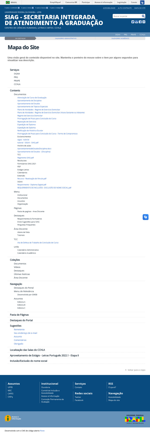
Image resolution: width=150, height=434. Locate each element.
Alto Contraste (125, 8)
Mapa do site (139, 8)
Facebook (140, 21)
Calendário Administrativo (65, 38)
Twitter (132, 21)
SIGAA (117, 34)
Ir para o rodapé (56, 8)
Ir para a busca (41, 8)
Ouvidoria (45, 387)
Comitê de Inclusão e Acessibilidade (50, 391)
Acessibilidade (109, 8)
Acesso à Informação (50, 396)
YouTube (136, 21)
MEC (10, 390)
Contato (78, 387)
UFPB (10, 387)
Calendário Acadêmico (120, 38)
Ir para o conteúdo (12, 8)
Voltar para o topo (136, 370)
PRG (125, 34)
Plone (42, 430)
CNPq (10, 397)
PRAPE (133, 34)
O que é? (112, 387)
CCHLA (142, 34)
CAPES (10, 393)
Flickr (143, 21)
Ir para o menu (27, 8)
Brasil (14, 2)
